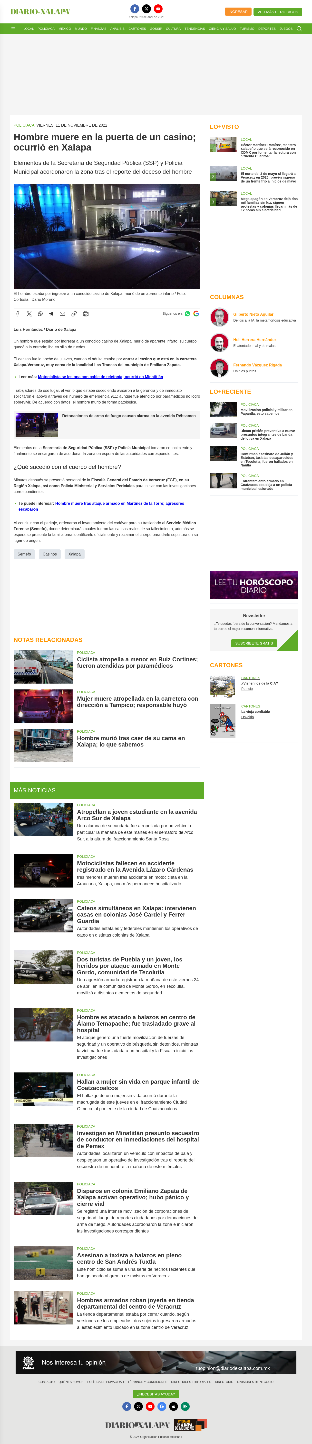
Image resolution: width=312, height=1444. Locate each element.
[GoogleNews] (161, 1406)
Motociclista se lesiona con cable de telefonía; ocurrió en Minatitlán (100, 377)
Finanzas (98, 28)
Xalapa (74, 554)
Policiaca (46, 28)
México (64, 28)
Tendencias (195, 28)
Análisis (117, 28)
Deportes (267, 28)
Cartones (137, 28)
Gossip (156, 28)
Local (28, 28)
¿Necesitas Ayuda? (156, 1394)
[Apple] (173, 1406)
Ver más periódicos (278, 12)
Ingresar (238, 12)
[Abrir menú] (13, 28)
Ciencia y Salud (222, 28)
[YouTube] (158, 8)
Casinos (50, 554)
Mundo (81, 28)
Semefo (24, 554)
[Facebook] (134, 8)
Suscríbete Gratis (254, 643)
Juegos (286, 28)
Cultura (173, 28)
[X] (146, 8)
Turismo (247, 28)
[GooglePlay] (185, 1406)
